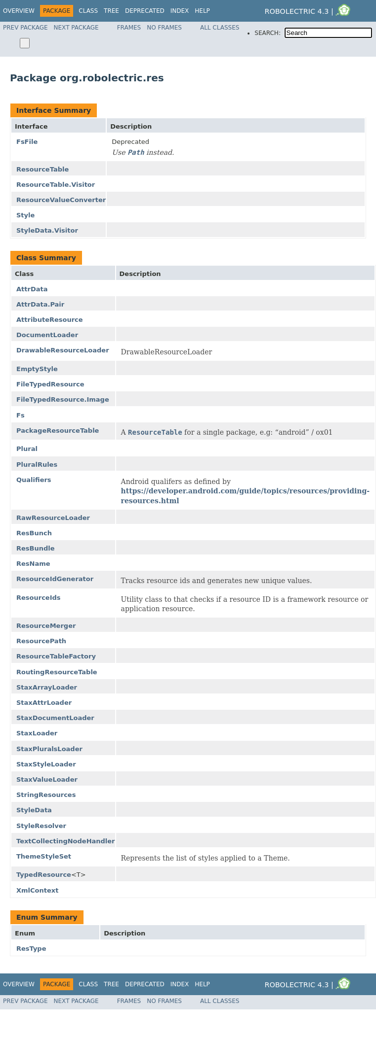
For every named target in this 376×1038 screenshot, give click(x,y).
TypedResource (43, 874)
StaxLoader (36, 733)
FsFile (27, 141)
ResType (31, 948)
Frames (129, 27)
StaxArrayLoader (46, 687)
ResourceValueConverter (61, 200)
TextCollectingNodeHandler (65, 841)
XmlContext (37, 890)
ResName (33, 563)
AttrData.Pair (40, 304)
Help (202, 10)
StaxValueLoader (47, 779)
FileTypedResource (50, 384)
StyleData (34, 810)
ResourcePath (41, 641)
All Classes (219, 27)
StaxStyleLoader (46, 764)
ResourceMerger (46, 625)
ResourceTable (42, 169)
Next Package (76, 27)
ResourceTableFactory (56, 656)
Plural (27, 448)
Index (179, 10)
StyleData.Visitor (47, 230)
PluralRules (36, 464)
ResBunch (34, 533)
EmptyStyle (37, 369)
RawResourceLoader (53, 517)
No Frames (164, 27)
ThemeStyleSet (43, 856)
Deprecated (145, 10)
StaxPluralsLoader (49, 749)
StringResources (46, 794)
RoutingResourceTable (56, 672)
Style (25, 215)
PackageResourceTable (57, 430)
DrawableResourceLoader (62, 350)
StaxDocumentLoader (55, 718)
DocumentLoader (47, 335)
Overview (19, 10)
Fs (20, 415)
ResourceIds (38, 597)
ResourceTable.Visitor (55, 184)
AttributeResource (49, 319)
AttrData (31, 289)
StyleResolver (41, 826)
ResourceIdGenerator (54, 579)
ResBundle (35, 548)
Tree (111, 10)
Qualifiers (33, 480)
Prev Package (25, 27)
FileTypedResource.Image (62, 399)
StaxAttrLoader (44, 702)
